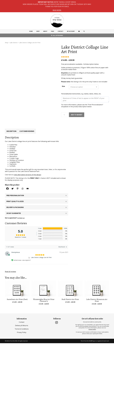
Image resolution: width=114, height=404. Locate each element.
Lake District (13, 42)
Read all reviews (10, 266)
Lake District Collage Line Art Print (41, 252)
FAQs (52, 31)
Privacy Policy (21, 327)
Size (63, 86)
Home (31, 31)
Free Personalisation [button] (15, 190)
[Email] (27, 182)
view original (25, 254)
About (45, 31)
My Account (71, 31)
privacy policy (92, 323)
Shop (38, 31)
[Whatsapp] (22, 182)
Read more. (57, 10)
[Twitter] (12, 182)
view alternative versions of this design (27, 169)
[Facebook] (7, 182)
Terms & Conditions (22, 323)
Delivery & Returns (21, 320)
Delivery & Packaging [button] (15, 201)
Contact (60, 31)
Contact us (21, 212)
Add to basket (76, 115)
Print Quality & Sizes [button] (15, 195)
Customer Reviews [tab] (26, 125)
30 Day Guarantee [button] (13, 207)
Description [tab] (11, 125)
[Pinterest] (17, 182)
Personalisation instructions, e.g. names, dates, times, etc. (81, 94)
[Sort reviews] (62, 241)
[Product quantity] (65, 114)
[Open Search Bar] (84, 31)
